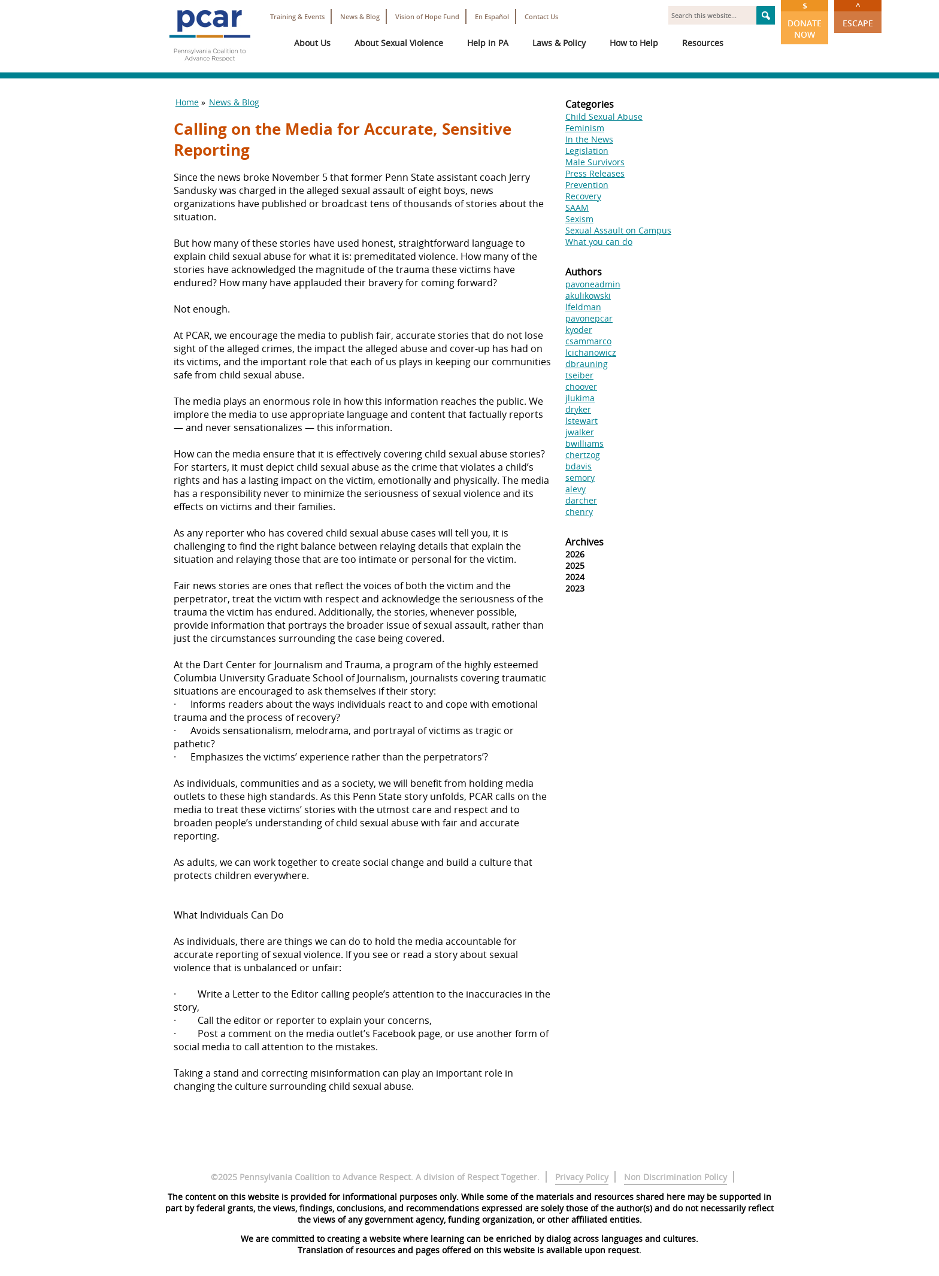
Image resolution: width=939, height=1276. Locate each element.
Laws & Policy (559, 43)
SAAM (577, 207)
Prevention (586, 184)
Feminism (584, 128)
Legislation (586, 150)
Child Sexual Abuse (604, 116)
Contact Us (541, 16)
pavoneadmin (592, 284)
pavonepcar (589, 318)
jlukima (580, 398)
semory (580, 477)
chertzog (582, 454)
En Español (492, 16)
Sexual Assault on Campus (618, 230)
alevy (575, 489)
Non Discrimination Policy (675, 1177)
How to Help (634, 43)
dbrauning (586, 363)
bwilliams (584, 443)
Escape (858, 14)
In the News (589, 139)
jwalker (579, 432)
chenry (579, 511)
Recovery (583, 196)
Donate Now (804, 20)
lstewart (581, 420)
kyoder (578, 329)
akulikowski (588, 295)
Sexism (579, 219)
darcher (581, 500)
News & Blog (360, 16)
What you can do (598, 241)
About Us (312, 43)
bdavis (578, 466)
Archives (584, 541)
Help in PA (487, 43)
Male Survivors (595, 162)
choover (581, 386)
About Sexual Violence (399, 43)
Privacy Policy (581, 1177)
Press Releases (595, 173)
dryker (578, 409)
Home (187, 102)
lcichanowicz (590, 352)
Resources (702, 43)
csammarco (588, 341)
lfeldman (583, 307)
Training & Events (297, 16)
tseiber (579, 375)
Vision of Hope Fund (427, 16)
